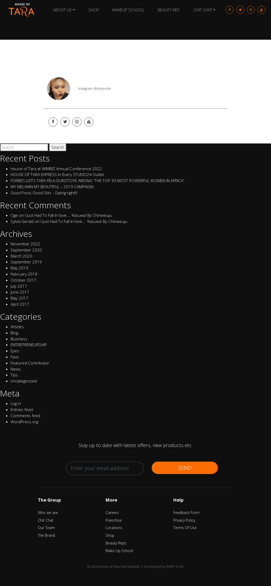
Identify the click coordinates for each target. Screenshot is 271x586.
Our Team (46, 527)
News (16, 369)
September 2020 (26, 250)
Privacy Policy (184, 520)
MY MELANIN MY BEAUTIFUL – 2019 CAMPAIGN (52, 186)
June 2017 (20, 292)
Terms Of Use (185, 527)
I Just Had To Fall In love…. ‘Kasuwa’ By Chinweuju (68, 215)
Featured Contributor (30, 363)
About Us (62, 9)
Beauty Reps (116, 543)
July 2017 (19, 286)
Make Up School (119, 550)
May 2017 (19, 298)
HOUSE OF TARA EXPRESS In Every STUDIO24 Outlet (57, 174)
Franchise (114, 520)
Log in (16, 403)
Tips (14, 374)
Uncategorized (24, 381)
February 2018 (24, 274)
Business (19, 338)
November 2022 (25, 243)
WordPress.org (24, 421)
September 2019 (26, 261)
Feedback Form (186, 512)
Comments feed (25, 415)
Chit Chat (203, 9)
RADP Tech (174, 566)
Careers (112, 512)
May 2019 (19, 268)
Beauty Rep (169, 9)
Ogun (60, 58)
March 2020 (21, 256)
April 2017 (20, 304)
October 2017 (23, 280)
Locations (114, 527)
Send (185, 467)
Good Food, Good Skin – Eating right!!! (44, 192)
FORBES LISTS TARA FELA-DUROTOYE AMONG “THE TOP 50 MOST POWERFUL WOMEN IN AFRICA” (97, 180)
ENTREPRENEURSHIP (29, 344)
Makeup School (128, 9)
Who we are (48, 512)
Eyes (15, 350)
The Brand (46, 535)
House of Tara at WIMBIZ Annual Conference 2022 (56, 168)
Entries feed (22, 409)
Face (15, 356)
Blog (14, 332)
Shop (93, 9)
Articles (17, 326)
